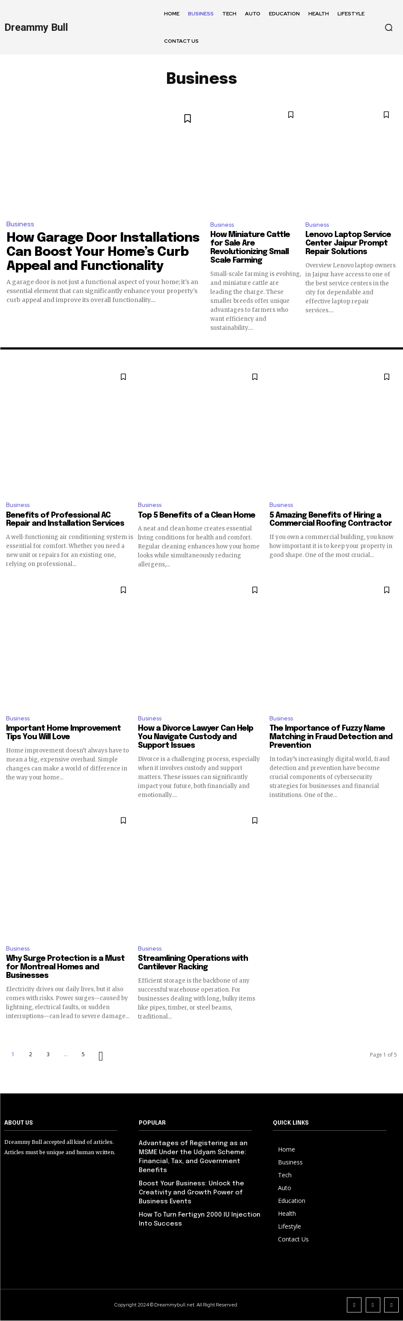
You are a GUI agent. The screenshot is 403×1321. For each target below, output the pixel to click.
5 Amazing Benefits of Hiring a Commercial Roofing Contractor (330, 522)
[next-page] (101, 1061)
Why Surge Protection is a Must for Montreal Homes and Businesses (65, 972)
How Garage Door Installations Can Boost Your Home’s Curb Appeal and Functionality (94, 247)
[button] (388, 27)
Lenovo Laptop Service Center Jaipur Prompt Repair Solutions (348, 244)
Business (19, 223)
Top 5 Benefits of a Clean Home (196, 517)
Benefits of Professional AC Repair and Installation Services (65, 522)
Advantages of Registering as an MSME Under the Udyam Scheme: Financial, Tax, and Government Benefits (201, 1155)
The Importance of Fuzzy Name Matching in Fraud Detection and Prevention (330, 741)
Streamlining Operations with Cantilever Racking (193, 968)
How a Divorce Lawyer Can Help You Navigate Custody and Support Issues (195, 741)
